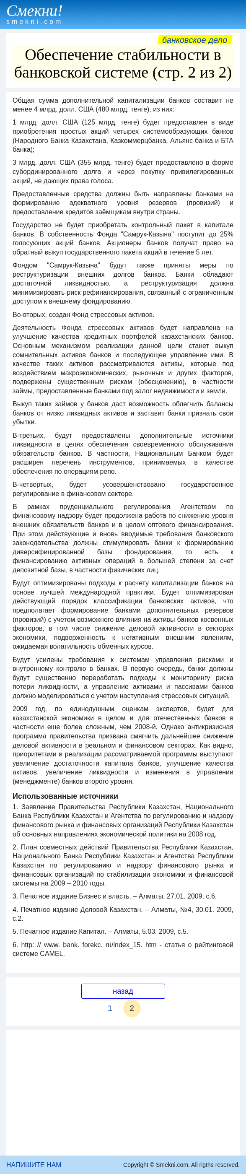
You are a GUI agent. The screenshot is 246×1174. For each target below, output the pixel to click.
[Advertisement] (123, 1092)
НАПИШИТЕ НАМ (34, 1165)
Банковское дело (194, 39)
